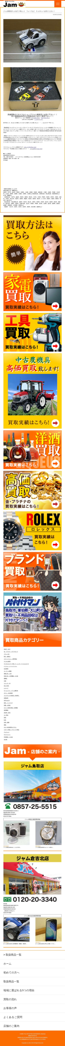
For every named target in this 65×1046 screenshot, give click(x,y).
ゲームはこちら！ (35, 117)
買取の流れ (10, 999)
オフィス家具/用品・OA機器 (11, 707)
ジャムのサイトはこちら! (36, 148)
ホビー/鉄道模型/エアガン (10, 727)
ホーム (7, 963)
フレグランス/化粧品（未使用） (11, 695)
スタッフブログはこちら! (30, 147)
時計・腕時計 (7, 656)
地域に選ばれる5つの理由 (18, 990)
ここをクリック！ (38, 119)
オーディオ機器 (7, 671)
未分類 (5, 739)
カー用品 (6, 715)
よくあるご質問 (12, 1017)
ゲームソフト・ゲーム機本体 (11, 690)
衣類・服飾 (6, 722)
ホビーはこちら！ (45, 117)
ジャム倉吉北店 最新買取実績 (32, 915)
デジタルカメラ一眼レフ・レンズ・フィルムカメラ (16, 663)
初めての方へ (11, 972)
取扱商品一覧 (13, 954)
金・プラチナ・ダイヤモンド (11, 651)
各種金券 (6, 698)
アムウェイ (6, 732)
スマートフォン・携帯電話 (10, 659)
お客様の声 (10, 1008)
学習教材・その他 (8, 737)
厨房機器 (6, 710)
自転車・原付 (7, 712)
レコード (6, 688)
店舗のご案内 (11, 1025)
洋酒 (5, 681)
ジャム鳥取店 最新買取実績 (32, 819)
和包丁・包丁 (7, 649)
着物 (5, 725)
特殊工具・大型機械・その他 (11, 676)
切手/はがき (7, 700)
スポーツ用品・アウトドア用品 (11, 729)
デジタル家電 (7, 661)
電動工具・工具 (7, 673)
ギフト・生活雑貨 (8, 693)
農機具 (5, 678)
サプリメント (7, 734)
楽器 (5, 717)
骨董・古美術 (7, 705)
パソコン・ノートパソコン (10, 666)
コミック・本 (7, 683)
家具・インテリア (8, 703)
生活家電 (6, 668)
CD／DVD (6, 685)
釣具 (5, 720)
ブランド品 (6, 654)
